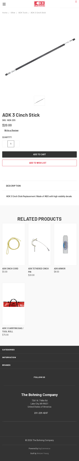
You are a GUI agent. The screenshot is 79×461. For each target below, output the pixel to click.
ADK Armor (59, 268)
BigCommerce (44, 449)
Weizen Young (43, 453)
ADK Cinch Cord (10, 268)
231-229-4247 (41, 413)
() (75, 1)
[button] (39, 186)
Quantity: (7, 137)
